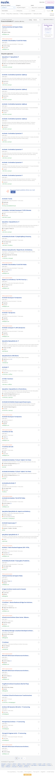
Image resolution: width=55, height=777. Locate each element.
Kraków (5, 97)
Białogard (3, 764)
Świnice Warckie (42, 765)
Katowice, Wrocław (7, 465)
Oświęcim (8, 765)
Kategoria (18, 5)
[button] (39, 25)
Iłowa (4, 230)
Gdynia (4, 349)
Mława (2, 765)
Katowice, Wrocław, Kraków (9, 395)
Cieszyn (5, 700)
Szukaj (50, 7)
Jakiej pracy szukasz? (5, 5)
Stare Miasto (34, 765)
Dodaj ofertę (49, 2)
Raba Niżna (19, 765)
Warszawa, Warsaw (7, 554)
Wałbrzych (8, 766)
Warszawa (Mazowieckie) (9, 516)
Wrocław (5, 65)
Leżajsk (39, 764)
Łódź (44, 764)
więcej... (34, 61)
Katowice (5, 127)
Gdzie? (32, 5)
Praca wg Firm (36, 771)
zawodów (52, 15)
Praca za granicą (28, 771)
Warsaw (5, 624)
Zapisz (13, 192)
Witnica (20, 766)
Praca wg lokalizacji (11, 771)
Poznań (5, 112)
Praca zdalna (20, 771)
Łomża (4, 539)
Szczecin (49, 765)
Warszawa (5, 47)
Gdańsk (5, 256)
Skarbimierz (26, 765)
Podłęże (5, 361)
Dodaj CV (48, 32)
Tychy (2, 766)
